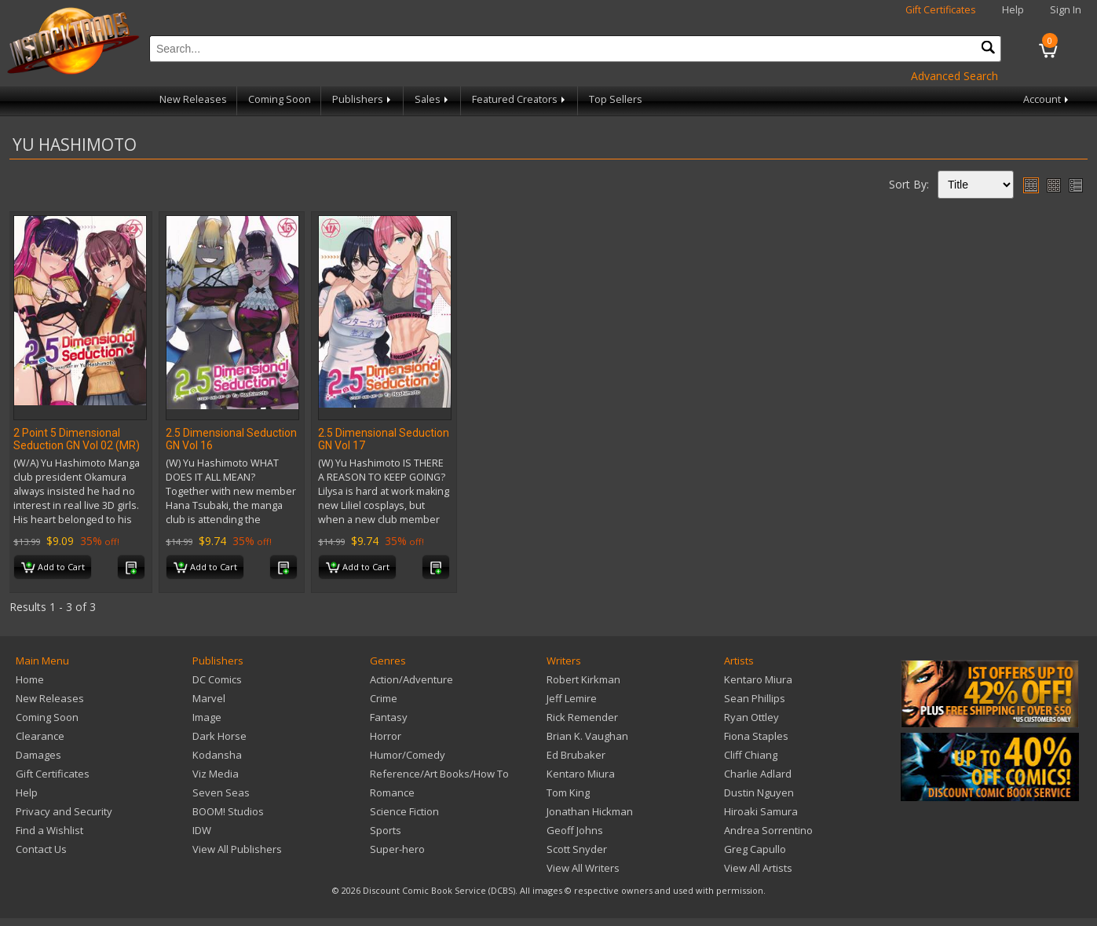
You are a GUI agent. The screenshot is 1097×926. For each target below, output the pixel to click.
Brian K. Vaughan (587, 736)
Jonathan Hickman (590, 811)
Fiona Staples (756, 736)
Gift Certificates (940, 9)
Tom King (568, 792)
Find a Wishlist (49, 830)
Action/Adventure (411, 679)
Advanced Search (954, 75)
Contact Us (41, 849)
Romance (392, 792)
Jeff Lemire (572, 698)
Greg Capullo (755, 849)
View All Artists (758, 868)
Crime (383, 698)
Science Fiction (404, 811)
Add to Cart (53, 568)
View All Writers (583, 868)
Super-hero (397, 849)
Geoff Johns (575, 830)
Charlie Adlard (758, 774)
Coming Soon (279, 99)
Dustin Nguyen (759, 792)
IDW (201, 830)
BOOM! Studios (228, 811)
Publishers (362, 99)
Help (1013, 9)
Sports (385, 830)
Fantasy (389, 717)
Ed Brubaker (576, 755)
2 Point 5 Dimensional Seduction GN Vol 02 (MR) (76, 439)
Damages (38, 755)
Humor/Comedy (407, 755)
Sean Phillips (754, 698)
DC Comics (217, 679)
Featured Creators (520, 99)
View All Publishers (237, 849)
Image (206, 717)
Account (1047, 99)
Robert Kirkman (583, 679)
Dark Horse (219, 736)
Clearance (40, 736)
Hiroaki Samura (761, 811)
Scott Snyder (577, 849)
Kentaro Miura (581, 774)
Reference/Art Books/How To (439, 774)
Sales (433, 99)
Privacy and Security (64, 811)
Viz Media (215, 774)
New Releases (193, 99)
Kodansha (217, 755)
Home (30, 679)
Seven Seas (221, 792)
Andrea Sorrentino (768, 830)
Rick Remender (582, 717)
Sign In (1065, 9)
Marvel (208, 698)
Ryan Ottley (751, 717)
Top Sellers (615, 99)
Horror (385, 736)
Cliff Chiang (750, 755)
